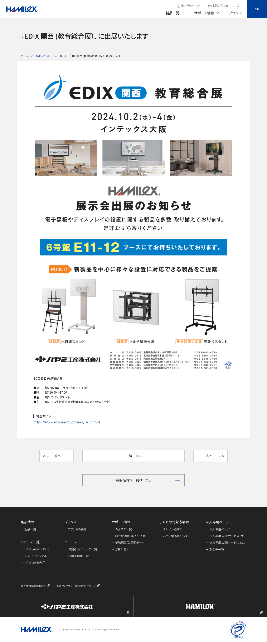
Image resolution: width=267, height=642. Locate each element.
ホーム (25, 56)
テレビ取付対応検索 (257, 9)
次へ (209, 455)
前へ (57, 455)
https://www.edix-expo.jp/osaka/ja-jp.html (66, 421)
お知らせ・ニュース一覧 (48, 56)
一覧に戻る (134, 455)
